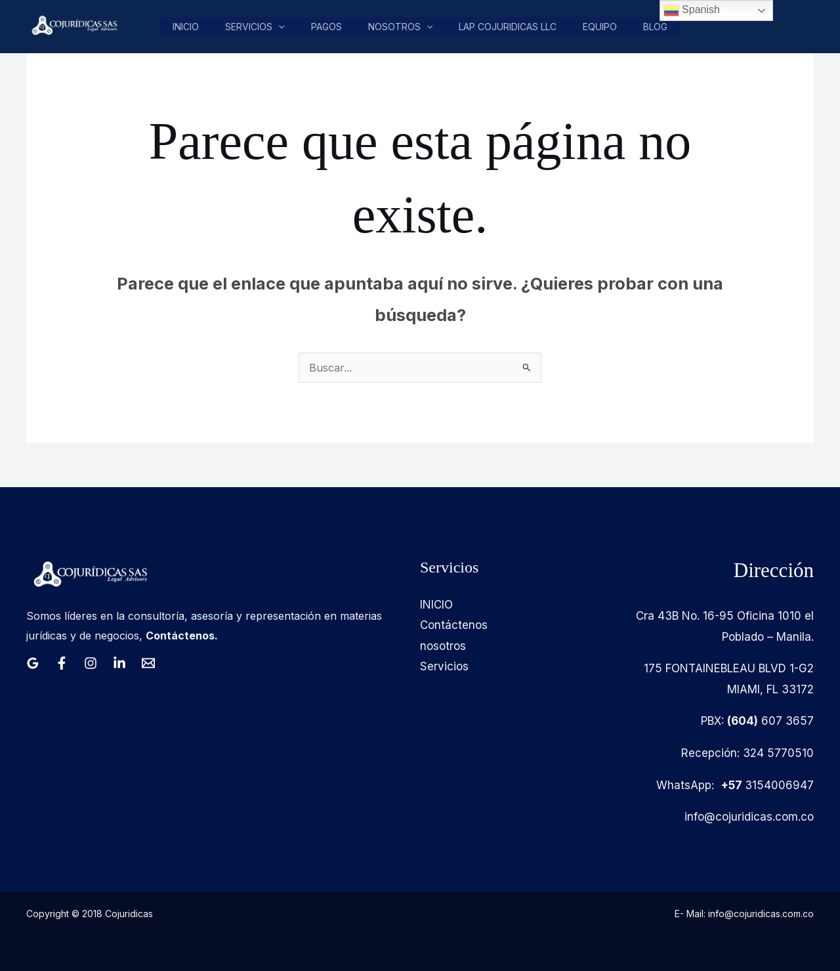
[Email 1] (148, 663)
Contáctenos (454, 625)
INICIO (436, 604)
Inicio (191, 26)
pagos (329, 26)
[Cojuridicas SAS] (72, 25)
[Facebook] (61, 663)
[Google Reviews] (32, 663)
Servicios (259, 27)
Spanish (691, 10)
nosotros (403, 27)
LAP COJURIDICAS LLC (509, 26)
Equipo (601, 26)
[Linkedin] (119, 663)
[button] (283, 27)
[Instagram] (90, 663)
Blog (656, 26)
